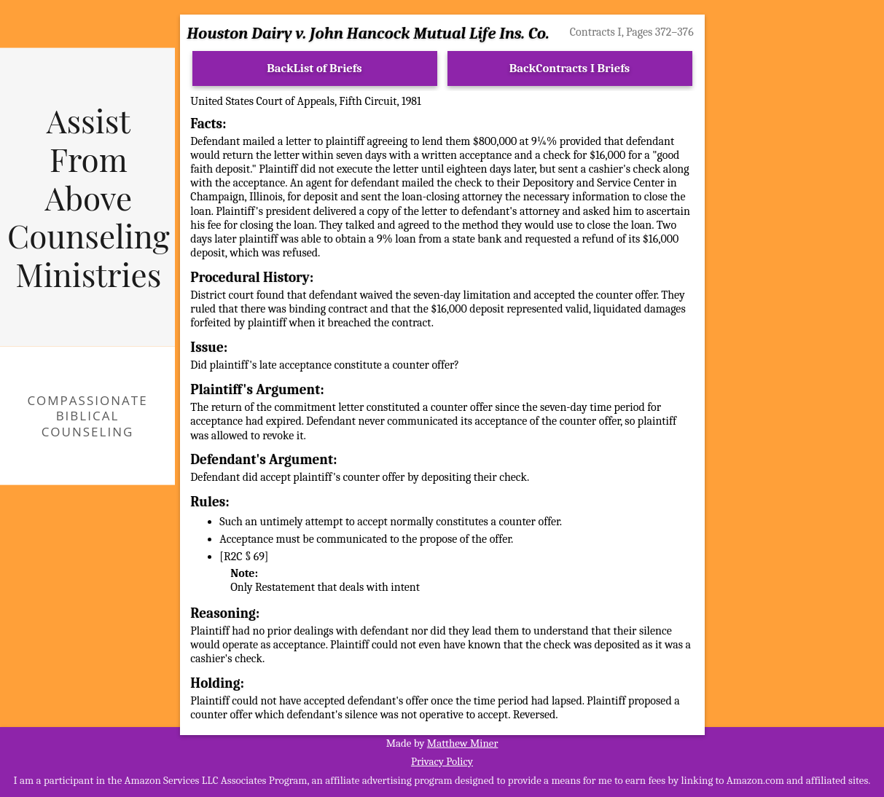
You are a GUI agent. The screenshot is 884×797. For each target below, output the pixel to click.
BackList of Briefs (314, 68)
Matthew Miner (462, 743)
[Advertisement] (800, 266)
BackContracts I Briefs (569, 68)
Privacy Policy (442, 761)
